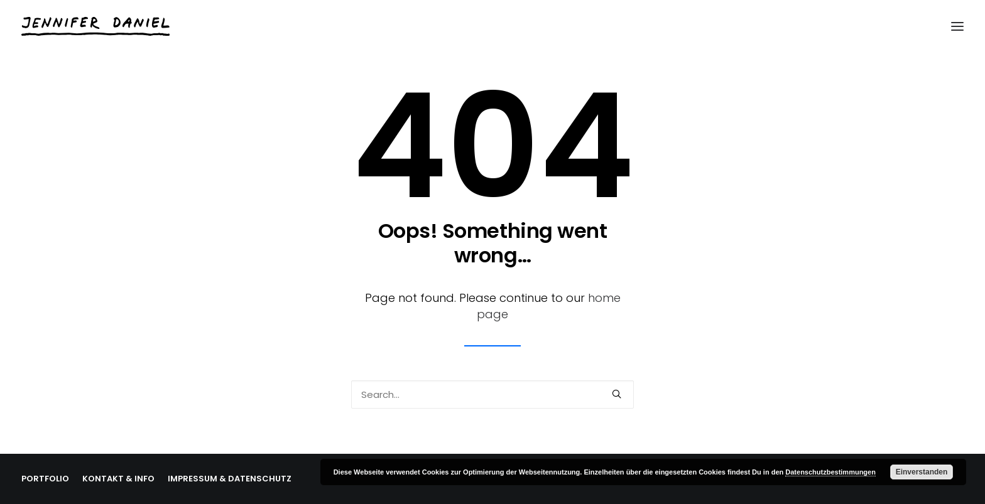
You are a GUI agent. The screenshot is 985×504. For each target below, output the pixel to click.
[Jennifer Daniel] (95, 26)
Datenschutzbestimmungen (830, 472)
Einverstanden (922, 472)
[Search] (492, 394)
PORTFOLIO (45, 479)
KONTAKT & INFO (118, 479)
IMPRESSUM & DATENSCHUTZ (229, 479)
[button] (616, 394)
